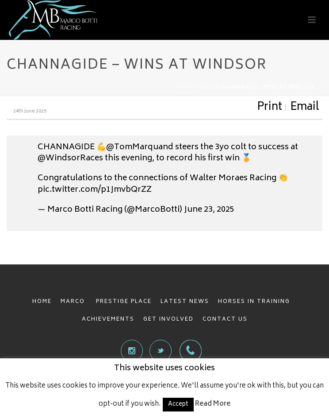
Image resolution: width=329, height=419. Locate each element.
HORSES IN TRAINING (254, 301)
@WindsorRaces (70, 158)
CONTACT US (225, 319)
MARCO (74, 301)
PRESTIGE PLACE (124, 301)
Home (184, 87)
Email (304, 107)
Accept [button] (178, 405)
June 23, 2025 (209, 210)
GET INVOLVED (168, 319)
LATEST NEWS (185, 301)
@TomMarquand (139, 147)
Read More (212, 404)
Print (269, 107)
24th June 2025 (29, 111)
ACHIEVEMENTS (108, 319)
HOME (42, 301)
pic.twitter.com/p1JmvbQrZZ (95, 190)
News (207, 87)
